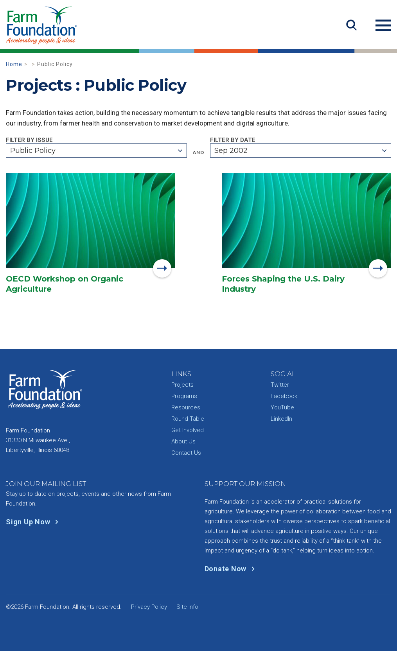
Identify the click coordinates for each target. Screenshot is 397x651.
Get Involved (187, 430)
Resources (185, 407)
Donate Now (231, 569)
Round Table (187, 418)
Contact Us (186, 452)
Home (14, 64)
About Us (183, 441)
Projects (182, 384)
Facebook (284, 396)
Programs (184, 396)
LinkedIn (281, 418)
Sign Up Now (34, 522)
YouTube (282, 407)
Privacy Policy (149, 606)
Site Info (187, 606)
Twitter (280, 384)
